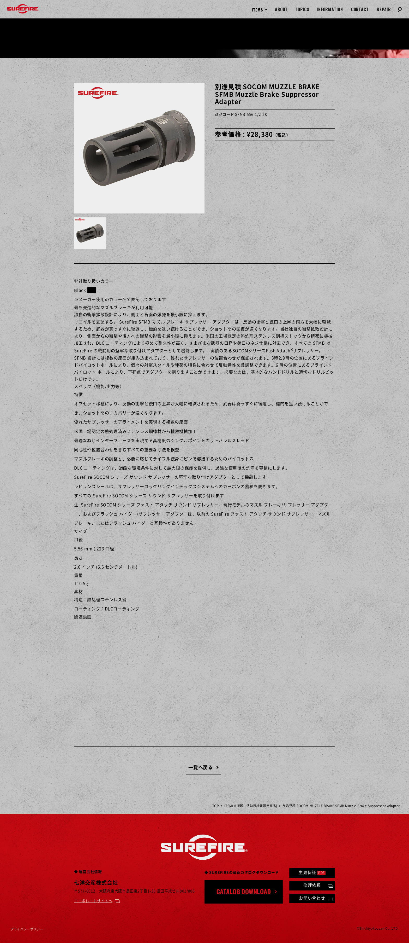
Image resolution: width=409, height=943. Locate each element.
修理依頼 (312, 885)
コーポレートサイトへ (93, 900)
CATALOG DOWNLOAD (243, 891)
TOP (215, 805)
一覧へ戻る (200, 767)
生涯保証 (312, 872)
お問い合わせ (312, 898)
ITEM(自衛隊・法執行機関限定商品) (250, 805)
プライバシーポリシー (26, 929)
